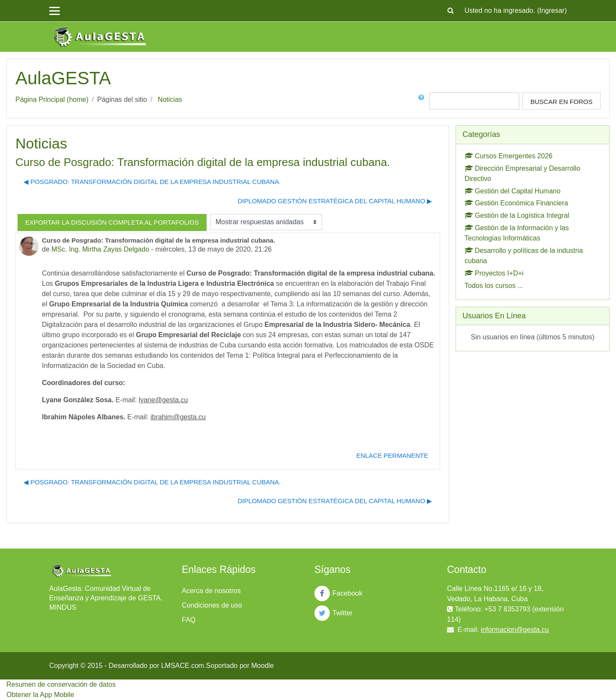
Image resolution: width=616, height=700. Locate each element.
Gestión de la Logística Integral (517, 215)
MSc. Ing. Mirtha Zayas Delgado (100, 249)
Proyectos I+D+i (494, 273)
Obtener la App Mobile (40, 694)
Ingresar (552, 10)
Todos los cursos (490, 285)
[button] (450, 11)
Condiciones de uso (212, 605)
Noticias (170, 99)
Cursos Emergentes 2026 (508, 156)
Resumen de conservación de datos (61, 684)
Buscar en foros (561, 101)
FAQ (188, 619)
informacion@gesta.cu (515, 629)
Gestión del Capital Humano (512, 191)
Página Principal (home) (52, 99)
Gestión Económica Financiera (516, 203)
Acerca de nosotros (211, 590)
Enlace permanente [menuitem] (392, 455)
